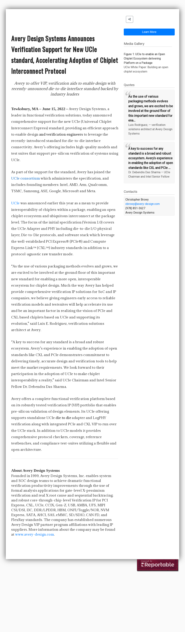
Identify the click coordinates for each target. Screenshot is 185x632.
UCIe (15, 203)
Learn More (149, 32)
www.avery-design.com (34, 534)
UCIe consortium (25, 178)
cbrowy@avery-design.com (142, 204)
